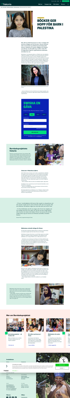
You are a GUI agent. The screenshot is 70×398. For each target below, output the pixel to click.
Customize (62, 393)
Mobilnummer (26, 118)
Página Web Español (25, 377)
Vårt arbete (4, 7)
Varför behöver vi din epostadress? (41, 128)
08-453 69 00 (12, 387)
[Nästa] (63, 333)
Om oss (22, 363)
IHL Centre (23, 378)
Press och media (53, 1)
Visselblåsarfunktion (24, 367)
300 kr (32, 115)
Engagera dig (23, 361)
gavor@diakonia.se (10, 384)
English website (24, 376)
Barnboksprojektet (16, 7)
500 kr (26, 114)
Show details (14, 396)
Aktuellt (58, 1)
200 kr (38, 114)
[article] (15, 333)
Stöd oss (7, 361)
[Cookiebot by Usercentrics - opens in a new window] (6, 396)
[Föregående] (6, 333)
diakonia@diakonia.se (10, 386)
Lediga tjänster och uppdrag (11, 367)
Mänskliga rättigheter (10, 7)
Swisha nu (35, 132)
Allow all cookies (62, 390)
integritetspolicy (39, 136)
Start (1, 7)
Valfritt (44, 114)
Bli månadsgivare (66, 1)
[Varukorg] (60, 1)
